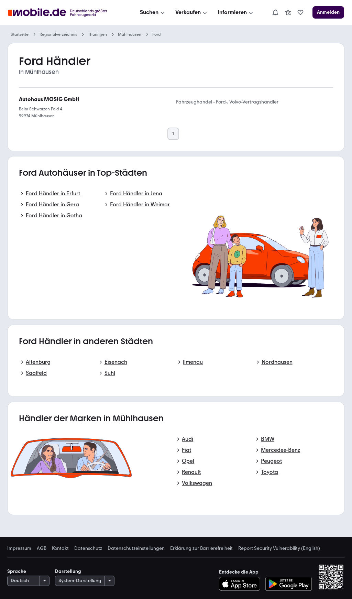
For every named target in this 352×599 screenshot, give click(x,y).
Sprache (16, 571)
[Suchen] (153, 12)
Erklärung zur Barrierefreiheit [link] (201, 548)
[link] (288, 12)
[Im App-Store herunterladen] (241, 584)
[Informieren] (236, 12)
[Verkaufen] (192, 12)
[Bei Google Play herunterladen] (288, 584)
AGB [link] (41, 548)
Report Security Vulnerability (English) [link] (279, 548)
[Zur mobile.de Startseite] (66, 12)
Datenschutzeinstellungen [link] (136, 548)
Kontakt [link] (60, 548)
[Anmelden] (328, 12)
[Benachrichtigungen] (275, 12)
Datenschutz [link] (88, 548)
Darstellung (68, 571)
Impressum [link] (19, 548)
